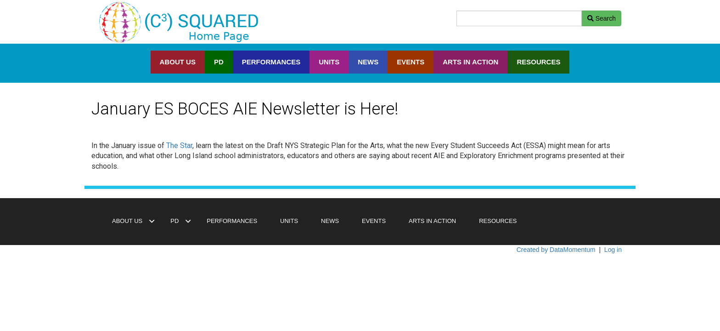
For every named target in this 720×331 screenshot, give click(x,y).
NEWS (368, 62)
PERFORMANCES (271, 62)
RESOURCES (538, 62)
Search (601, 18)
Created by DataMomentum (557, 249)
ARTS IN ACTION (470, 62)
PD (219, 62)
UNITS (329, 62)
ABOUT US (178, 62)
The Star (179, 145)
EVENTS (410, 62)
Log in (613, 249)
